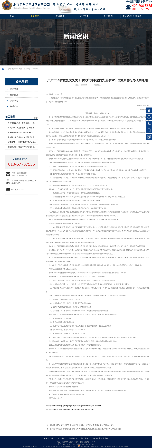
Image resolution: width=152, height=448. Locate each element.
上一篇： (78, 425)
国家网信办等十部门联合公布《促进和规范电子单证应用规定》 (32, 132)
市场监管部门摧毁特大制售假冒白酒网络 (24, 147)
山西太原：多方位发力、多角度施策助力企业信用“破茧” (30, 128)
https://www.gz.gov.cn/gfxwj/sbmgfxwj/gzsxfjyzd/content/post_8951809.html (77, 406)
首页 (12, 16)
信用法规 (35, 69)
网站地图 (108, 446)
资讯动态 (27, 69)
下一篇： (82, 429)
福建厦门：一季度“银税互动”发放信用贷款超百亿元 (28, 142)
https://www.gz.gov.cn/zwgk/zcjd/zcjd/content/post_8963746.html (73, 409)
